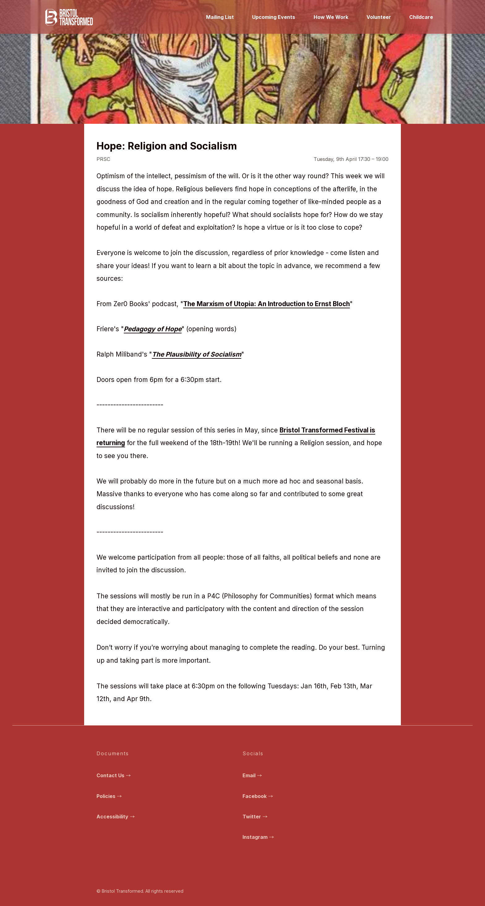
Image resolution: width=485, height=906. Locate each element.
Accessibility (116, 816)
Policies (110, 796)
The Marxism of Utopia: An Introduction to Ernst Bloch (266, 304)
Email (253, 775)
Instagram (259, 837)
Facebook (258, 796)
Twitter (255, 816)
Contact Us (114, 775)
